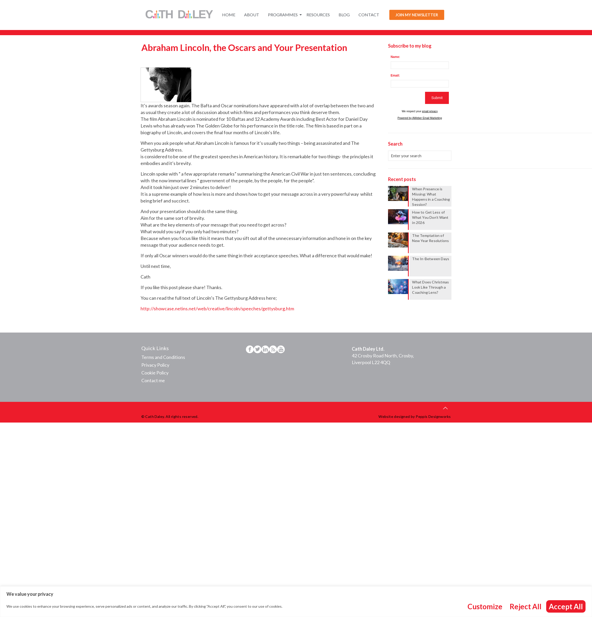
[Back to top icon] (445, 407)
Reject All (526, 606)
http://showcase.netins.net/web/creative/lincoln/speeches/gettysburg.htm (217, 308)
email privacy (430, 111)
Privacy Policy (155, 365)
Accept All (566, 606)
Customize (484, 606)
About (251, 14)
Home (228, 14)
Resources (318, 14)
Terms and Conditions (163, 357)
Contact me (153, 380)
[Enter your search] (419, 156)
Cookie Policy (155, 372)
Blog (344, 14)
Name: (395, 57)
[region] (296, 601)
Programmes (283, 14)
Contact (369, 14)
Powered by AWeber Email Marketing (420, 118)
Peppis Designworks (433, 416)
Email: (395, 75)
